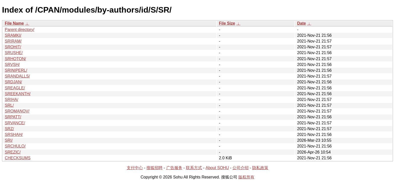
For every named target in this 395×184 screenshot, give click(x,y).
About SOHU (217, 168)
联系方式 (194, 168)
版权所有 (246, 177)
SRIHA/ (11, 99)
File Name (14, 23)
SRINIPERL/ (16, 70)
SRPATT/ (13, 117)
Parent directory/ (19, 29)
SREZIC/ (13, 152)
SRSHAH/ (14, 134)
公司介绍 (241, 168)
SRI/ (9, 140)
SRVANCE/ (15, 123)
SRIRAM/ (13, 41)
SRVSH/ (12, 64)
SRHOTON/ (15, 59)
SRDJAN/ (13, 82)
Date (301, 23)
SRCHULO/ (15, 146)
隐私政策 (260, 168)
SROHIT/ (13, 47)
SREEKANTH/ (17, 94)
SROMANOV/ (17, 111)
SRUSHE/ (14, 53)
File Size (227, 23)
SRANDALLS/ (17, 76)
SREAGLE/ (15, 88)
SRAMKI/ (13, 35)
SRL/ (9, 105)
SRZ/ (9, 129)
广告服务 (174, 168)
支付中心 (135, 168)
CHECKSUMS (17, 158)
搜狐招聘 (154, 168)
